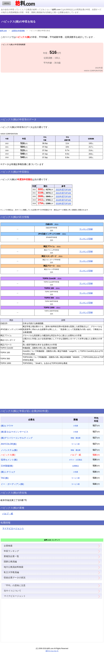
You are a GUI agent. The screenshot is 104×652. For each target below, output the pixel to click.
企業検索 (8, 546)
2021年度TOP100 (63, 193)
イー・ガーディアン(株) (12, 484)
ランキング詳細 (86, 229)
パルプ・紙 (7, 513)
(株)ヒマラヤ (7, 426)
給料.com (3, 31)
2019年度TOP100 (63, 200)
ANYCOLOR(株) (9, 444)
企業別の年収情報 (18, 31)
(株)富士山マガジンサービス (14, 432)
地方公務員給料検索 (13, 567)
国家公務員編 (10, 561)
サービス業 (76, 444)
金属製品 (75, 466)
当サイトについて (12, 591)
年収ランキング (11, 551)
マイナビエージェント (13, 528)
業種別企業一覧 (11, 556)
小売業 (75, 426)
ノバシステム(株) (9, 450)
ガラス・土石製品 (75, 460)
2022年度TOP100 (63, 189)
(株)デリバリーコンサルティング (17, 438)
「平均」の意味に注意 (14, 585)
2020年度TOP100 (63, 196)
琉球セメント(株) (9, 460)
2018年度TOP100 (63, 203)
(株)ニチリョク (8, 472)
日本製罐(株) (7, 466)
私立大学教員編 (11, 572)
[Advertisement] (52, 95)
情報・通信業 (75, 438)
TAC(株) (5, 478)
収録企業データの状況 (14, 577)
